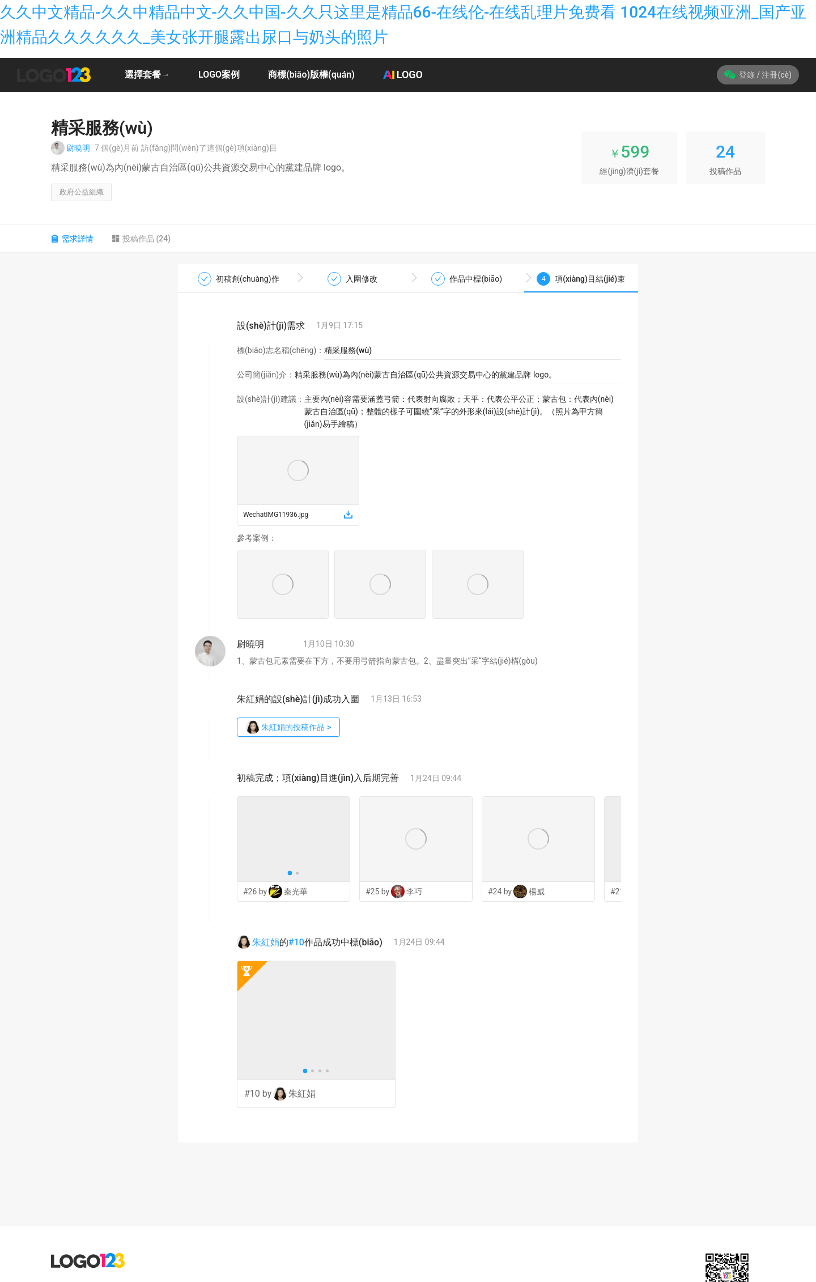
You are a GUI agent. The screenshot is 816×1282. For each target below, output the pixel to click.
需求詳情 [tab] (72, 241)
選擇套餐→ (147, 74)
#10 (296, 945)
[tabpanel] (408, 706)
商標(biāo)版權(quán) (311, 74)
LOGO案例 (219, 74)
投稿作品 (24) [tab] (141, 241)
